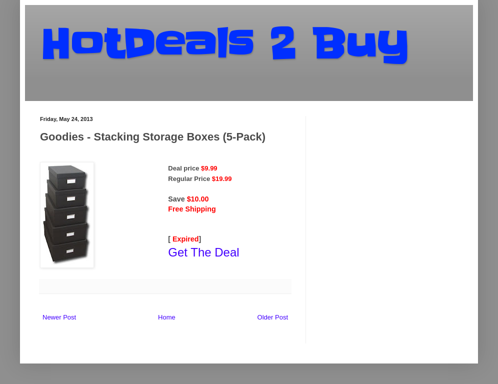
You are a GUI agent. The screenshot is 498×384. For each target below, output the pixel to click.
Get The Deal (203, 252)
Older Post (273, 317)
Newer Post (59, 317)
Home (167, 317)
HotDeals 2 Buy (224, 44)
